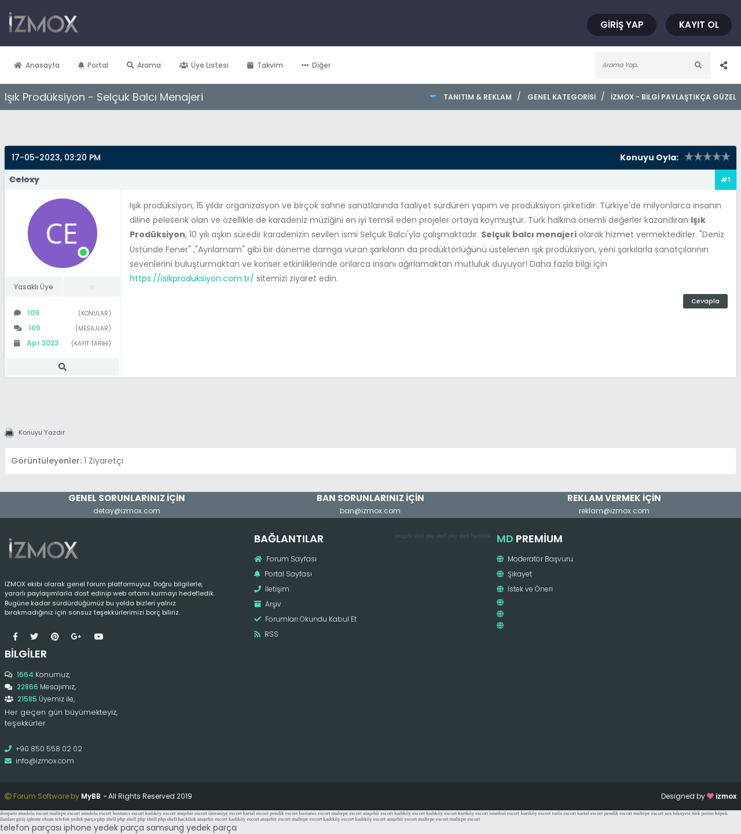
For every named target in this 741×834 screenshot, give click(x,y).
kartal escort (256, 813)
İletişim (271, 589)
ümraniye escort (225, 813)
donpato (8, 813)
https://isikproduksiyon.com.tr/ (192, 278)
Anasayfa (37, 65)
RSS (266, 634)
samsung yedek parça (191, 827)
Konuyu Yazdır (42, 432)
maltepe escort (65, 813)
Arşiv (267, 604)
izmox (726, 796)
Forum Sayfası (285, 559)
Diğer (316, 65)
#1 (726, 179)
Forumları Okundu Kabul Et (305, 619)
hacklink (481, 535)
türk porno (703, 813)
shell (418, 535)
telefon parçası (30, 827)
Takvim (265, 65)
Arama (144, 65)
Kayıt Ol (699, 25)
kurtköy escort (473, 813)
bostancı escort (128, 813)
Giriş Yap (622, 25)
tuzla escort (564, 813)
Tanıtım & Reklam (477, 97)
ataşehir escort (192, 813)
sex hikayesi (677, 813)
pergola (403, 535)
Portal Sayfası (283, 574)
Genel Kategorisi (561, 97)
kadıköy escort (160, 813)
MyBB (91, 796)
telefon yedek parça (75, 819)
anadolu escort (33, 813)
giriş (20, 819)
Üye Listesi (204, 65)
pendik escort (284, 813)
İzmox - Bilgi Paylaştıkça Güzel (673, 97)
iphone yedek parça (104, 827)
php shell (436, 535)
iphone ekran (40, 819)
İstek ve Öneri (525, 589)
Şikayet (514, 574)
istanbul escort (504, 813)
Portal (93, 65)
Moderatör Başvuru (535, 559)
